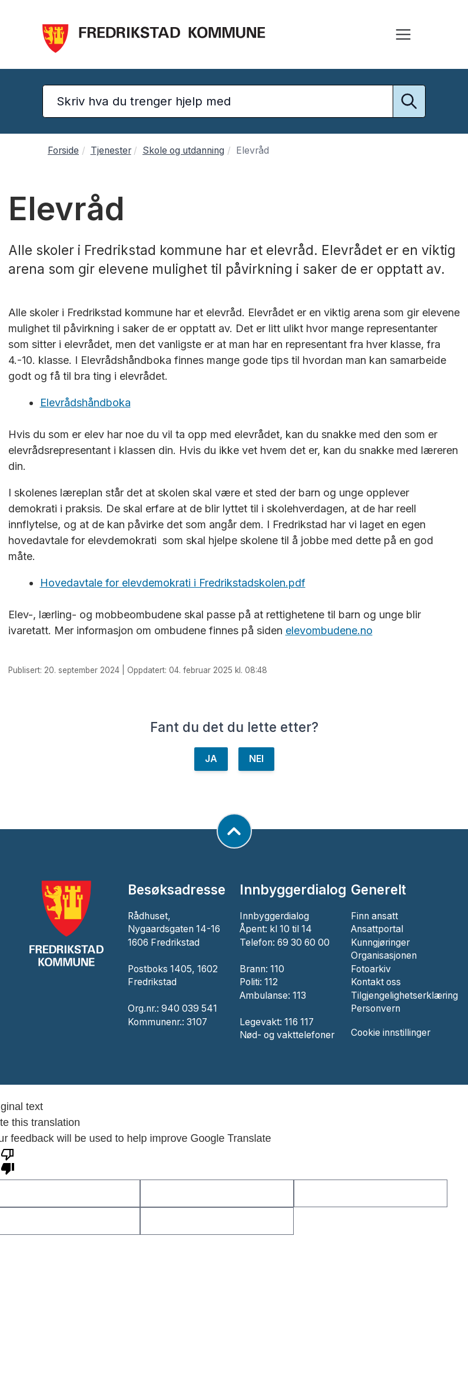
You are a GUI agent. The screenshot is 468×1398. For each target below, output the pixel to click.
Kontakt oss (376, 982)
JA (211, 758)
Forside (63, 150)
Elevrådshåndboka (85, 402)
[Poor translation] (8, 1161)
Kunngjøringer (380, 942)
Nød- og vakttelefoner (287, 1035)
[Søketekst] (234, 101)
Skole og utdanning (183, 150)
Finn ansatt (374, 916)
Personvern (375, 1008)
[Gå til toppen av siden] (234, 831)
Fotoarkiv (371, 969)
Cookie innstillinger (390, 1032)
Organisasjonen (384, 955)
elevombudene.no (329, 630)
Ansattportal (377, 929)
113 (299, 995)
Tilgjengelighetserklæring (404, 995)
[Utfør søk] (409, 101)
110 (277, 969)
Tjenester (111, 150)
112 (271, 982)
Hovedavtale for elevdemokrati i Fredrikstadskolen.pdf (173, 583)
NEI (256, 758)
